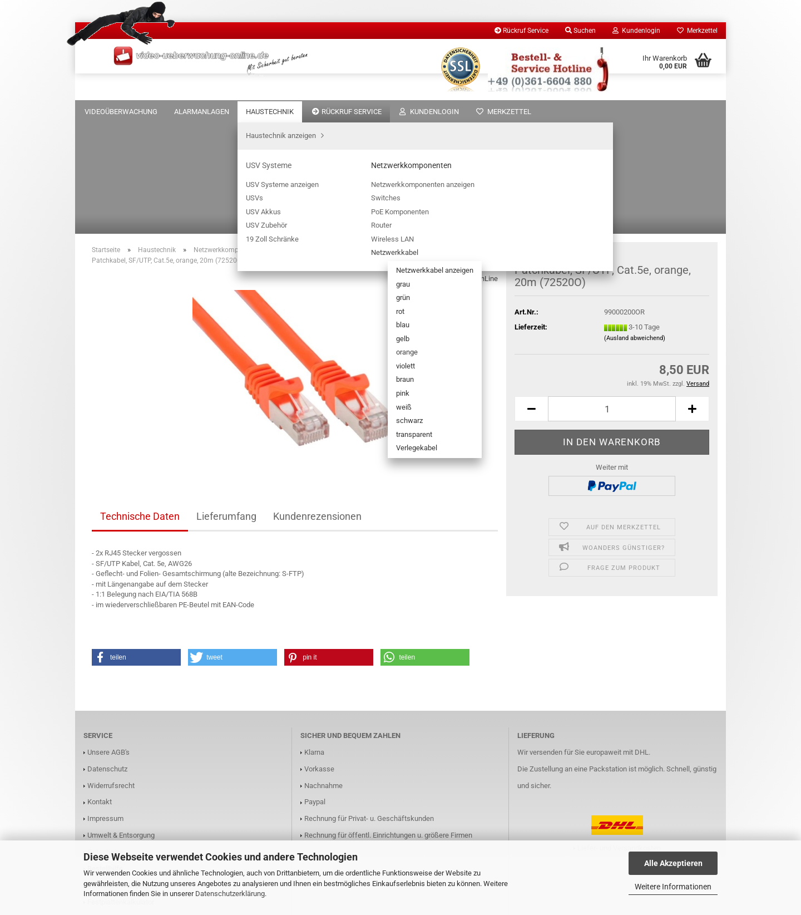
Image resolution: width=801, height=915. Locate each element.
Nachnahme (323, 674)
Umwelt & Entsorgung (121, 724)
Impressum (105, 707)
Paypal (314, 690)
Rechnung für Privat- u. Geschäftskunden (369, 707)
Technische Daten (140, 405)
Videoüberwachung (121, 111)
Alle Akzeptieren (673, 863)
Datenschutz (107, 657)
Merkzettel (697, 31)
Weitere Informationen (673, 886)
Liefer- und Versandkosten (619, 736)
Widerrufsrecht (111, 674)
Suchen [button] (580, 31)
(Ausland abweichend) (634, 226)
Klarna (314, 641)
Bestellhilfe (105, 757)
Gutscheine (105, 740)
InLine (488, 167)
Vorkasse (319, 657)
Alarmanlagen (201, 111)
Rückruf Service (521, 31)
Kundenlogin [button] (636, 31)
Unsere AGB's (108, 641)
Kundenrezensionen (317, 405)
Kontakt (99, 690)
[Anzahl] (612, 297)
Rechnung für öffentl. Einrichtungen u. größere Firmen (388, 724)
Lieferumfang (226, 405)
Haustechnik (270, 111)
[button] (531, 297)
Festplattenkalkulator (120, 790)
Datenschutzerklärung (230, 893)
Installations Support (119, 774)
